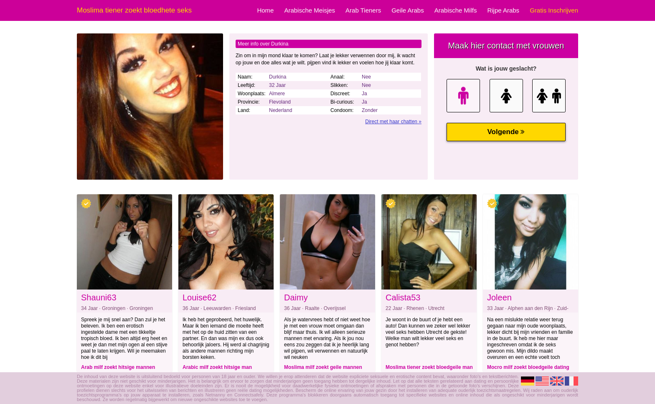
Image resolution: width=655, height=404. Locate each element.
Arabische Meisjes (309, 10)
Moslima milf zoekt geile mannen (323, 367)
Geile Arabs (407, 10)
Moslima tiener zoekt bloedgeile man (429, 367)
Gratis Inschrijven (554, 10)
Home (265, 10)
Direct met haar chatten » (393, 122)
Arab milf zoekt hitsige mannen (118, 367)
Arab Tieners (363, 10)
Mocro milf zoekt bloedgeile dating (528, 367)
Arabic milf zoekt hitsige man (217, 367)
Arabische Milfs (455, 10)
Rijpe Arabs (503, 10)
